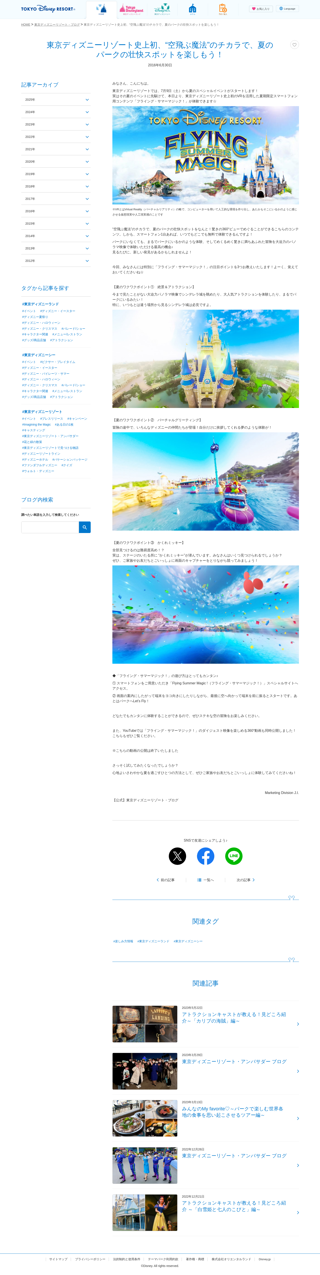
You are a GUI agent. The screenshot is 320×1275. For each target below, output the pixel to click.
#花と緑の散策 (32, 442)
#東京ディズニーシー (188, 941)
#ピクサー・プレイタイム (57, 362)
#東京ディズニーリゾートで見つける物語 (50, 448)
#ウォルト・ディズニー (38, 472)
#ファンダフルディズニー (39, 466)
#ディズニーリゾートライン (41, 454)
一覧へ (208, 880)
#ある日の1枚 (64, 425)
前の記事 (168, 880)
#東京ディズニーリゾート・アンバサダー (50, 436)
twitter (177, 856)
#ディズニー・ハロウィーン (41, 322)
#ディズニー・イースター (57, 311)
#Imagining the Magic (36, 425)
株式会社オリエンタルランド (231, 1262)
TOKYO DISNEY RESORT (49, 9)
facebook (205, 856)
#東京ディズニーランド (154, 941)
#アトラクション (61, 340)
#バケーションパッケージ (70, 460)
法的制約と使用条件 (126, 1262)
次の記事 (244, 880)
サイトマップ (58, 1262)
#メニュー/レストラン (67, 334)
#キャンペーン (77, 419)
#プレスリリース (51, 419)
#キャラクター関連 (35, 334)
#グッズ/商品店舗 (34, 340)
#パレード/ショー (73, 328)
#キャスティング (33, 431)
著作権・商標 (195, 1262)
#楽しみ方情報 (123, 941)
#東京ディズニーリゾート (42, 412)
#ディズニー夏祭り (35, 317)
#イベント (29, 311)
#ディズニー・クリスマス (39, 328)
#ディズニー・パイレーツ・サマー (46, 374)
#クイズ (67, 466)
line (234, 856)
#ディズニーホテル (35, 460)
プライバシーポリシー (90, 1262)
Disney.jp (265, 1262)
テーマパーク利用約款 (163, 1262)
